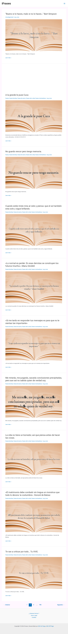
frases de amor (22, 98)
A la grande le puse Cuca (16, 95)
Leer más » (8, 58)
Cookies (34, 617)
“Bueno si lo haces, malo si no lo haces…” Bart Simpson (31, 14)
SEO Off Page (50, 626)
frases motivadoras (40, 98)
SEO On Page (41, 626)
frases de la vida (30, 98)
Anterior (7, 605)
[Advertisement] (34, 80)
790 (40, 605)
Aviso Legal (34, 615)
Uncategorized (9, 17)
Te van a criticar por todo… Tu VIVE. (21, 551)
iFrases (6, 3)
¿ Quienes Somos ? (34, 613)
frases (7, 98)
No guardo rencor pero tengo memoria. (23, 151)
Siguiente (60, 605)
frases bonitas (13, 98)
